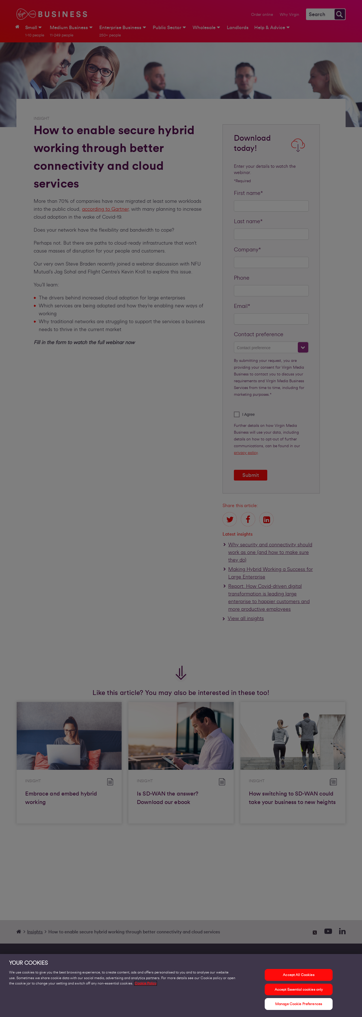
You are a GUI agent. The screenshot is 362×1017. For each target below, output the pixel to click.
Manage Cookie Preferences (298, 1009)
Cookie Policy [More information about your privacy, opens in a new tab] (145, 988)
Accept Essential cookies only (299, 994)
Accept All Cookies (298, 979)
